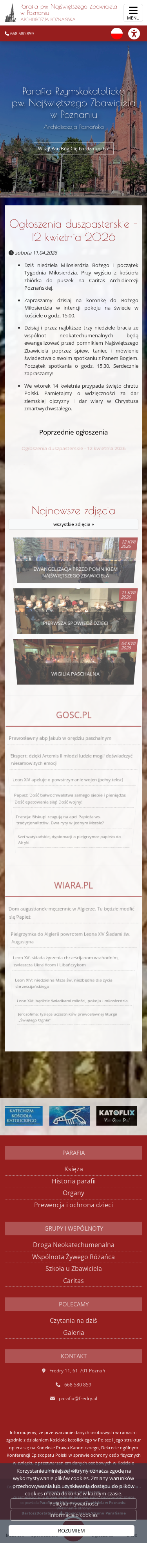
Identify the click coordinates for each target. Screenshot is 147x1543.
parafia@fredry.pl (78, 1398)
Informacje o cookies (73, 1514)
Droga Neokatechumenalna (73, 1244)
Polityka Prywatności (73, 1503)
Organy (73, 1192)
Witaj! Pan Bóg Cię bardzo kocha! (73, 148)
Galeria (73, 1332)
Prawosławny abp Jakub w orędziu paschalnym (62, 749)
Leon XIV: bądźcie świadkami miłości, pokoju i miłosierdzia (71, 1006)
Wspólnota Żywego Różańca (73, 1257)
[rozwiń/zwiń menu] (133, 13)
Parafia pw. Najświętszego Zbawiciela (61, 12)
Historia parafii (74, 1181)
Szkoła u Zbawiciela (73, 1268)
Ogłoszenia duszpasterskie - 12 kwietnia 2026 (73, 230)
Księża (73, 1169)
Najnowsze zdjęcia (73, 517)
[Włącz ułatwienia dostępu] (137, 33)
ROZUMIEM (71, 1530)
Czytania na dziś (73, 1320)
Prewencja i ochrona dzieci (73, 1205)
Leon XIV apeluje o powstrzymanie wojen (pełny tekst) (67, 780)
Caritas (73, 1280)
